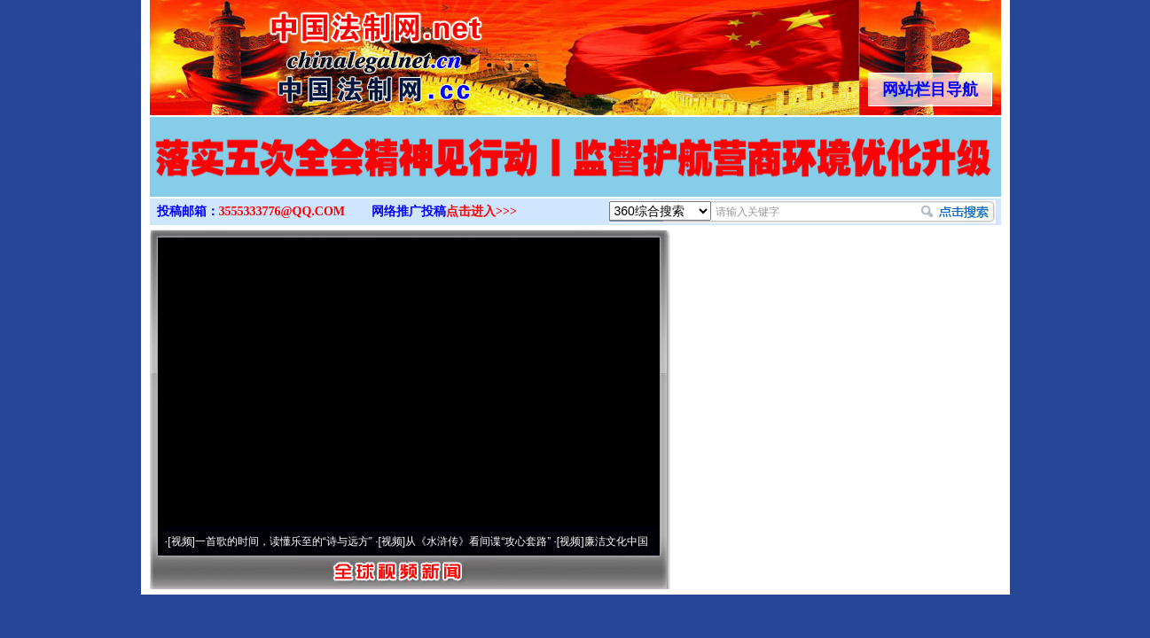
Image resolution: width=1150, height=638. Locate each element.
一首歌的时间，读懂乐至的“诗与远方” (283, 541)
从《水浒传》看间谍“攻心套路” (478, 541)
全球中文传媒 (296, 51)
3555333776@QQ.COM (282, 211)
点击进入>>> (481, 211)
